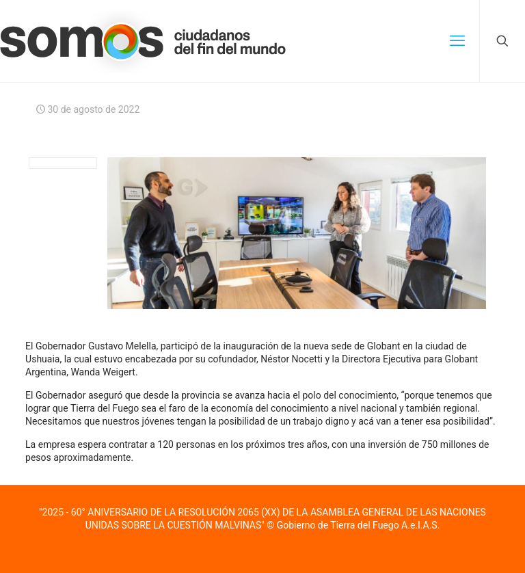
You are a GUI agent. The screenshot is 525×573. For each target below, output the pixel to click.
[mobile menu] (457, 41)
